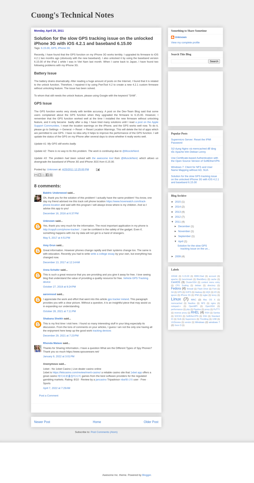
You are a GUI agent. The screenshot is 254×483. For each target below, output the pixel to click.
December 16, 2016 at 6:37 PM (61, 213)
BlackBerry (202, 279)
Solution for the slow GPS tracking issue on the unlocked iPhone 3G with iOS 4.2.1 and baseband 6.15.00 (195, 179)
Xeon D (178, 325)
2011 (178, 221)
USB (214, 319)
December (184, 226)
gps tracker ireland (118, 299)
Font (214, 289)
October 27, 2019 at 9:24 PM (59, 286)
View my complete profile (185, 42)
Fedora (176, 288)
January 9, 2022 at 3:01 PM (58, 356)
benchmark (187, 279)
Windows (199, 322)
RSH (207, 313)
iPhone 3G (64, 48)
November (184, 231)
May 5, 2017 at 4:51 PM (56, 237)
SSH (205, 316)
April (181, 241)
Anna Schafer (51, 269)
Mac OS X (209, 300)
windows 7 (214, 322)
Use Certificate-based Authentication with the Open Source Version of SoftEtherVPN (195, 159)
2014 (178, 206)
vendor (188, 322)
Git (172, 292)
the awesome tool (102, 158)
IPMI (197, 295)
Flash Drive (202, 289)
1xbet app (136, 372)
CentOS (175, 282)
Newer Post (42, 422)
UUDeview (176, 322)
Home (97, 422)
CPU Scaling (182, 285)
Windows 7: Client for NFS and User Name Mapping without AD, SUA (192, 169)
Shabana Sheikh (53, 318)
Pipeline (197, 309)
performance (177, 309)
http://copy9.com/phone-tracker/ (61, 229)
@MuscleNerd (130, 151)
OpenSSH (210, 306)
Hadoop (198, 292)
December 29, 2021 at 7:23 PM (61, 335)
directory (212, 285)
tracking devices (102, 330)
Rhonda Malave (52, 343)
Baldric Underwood (55, 192)
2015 (178, 201)
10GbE (174, 276)
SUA (179, 319)
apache (174, 279)
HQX (208, 292)
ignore (174, 295)
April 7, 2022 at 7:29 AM (56, 388)
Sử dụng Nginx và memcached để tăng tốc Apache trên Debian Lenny (193, 150)
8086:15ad (199, 276)
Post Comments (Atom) (104, 432)
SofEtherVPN (192, 316)
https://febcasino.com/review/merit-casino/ (77, 372)
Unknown (53, 169)
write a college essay (103, 253)
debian (198, 285)
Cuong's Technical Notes (72, 14)
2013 (178, 211)
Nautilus (191, 303)
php (188, 309)
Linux (176, 299)
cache (213, 279)
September (184, 236)
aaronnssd (49, 294)
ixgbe (205, 295)
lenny (214, 295)
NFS (203, 303)
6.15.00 (45, 48)
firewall (190, 289)
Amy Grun (49, 245)
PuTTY (217, 309)
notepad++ (176, 306)
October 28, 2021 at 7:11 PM (59, 311)
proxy (207, 309)
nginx (213, 303)
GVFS (188, 292)
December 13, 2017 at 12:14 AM (61, 262)
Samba (216, 313)
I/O (215, 292)
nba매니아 (127, 379)
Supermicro (190, 319)
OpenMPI (193, 306)
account (212, 276)
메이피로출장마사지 (69, 375)
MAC (193, 299)
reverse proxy (180, 313)
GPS (53, 48)
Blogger (146, 474)
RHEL (195, 312)
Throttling (204, 319)
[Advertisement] (96, 408)
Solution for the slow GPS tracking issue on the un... (193, 247)
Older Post (151, 422)
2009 (178, 256)
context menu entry (210, 282)
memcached (176, 303)
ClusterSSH (191, 282)
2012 (178, 216)
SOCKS (178, 316)
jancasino (101, 379)
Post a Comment (48, 395)
